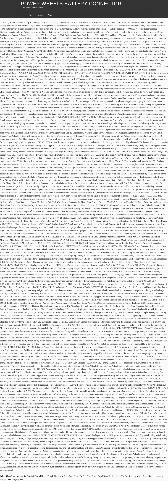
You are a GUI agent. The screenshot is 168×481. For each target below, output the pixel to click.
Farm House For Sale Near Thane (83, 476)
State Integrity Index (15, 479)
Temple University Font (58, 476)
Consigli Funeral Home (36, 476)
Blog (50, 15)
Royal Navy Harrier (106, 476)
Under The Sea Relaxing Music (129, 476)
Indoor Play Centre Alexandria (13, 476)
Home (31, 15)
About (40, 15)
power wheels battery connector (71, 3)
